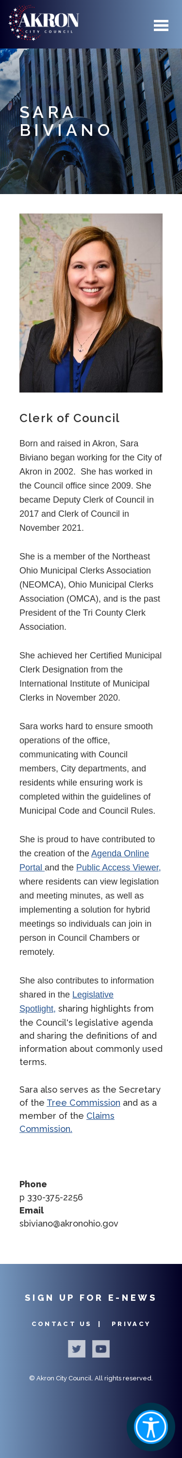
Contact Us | (68, 1323)
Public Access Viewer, (118, 867)
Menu (161, 25)
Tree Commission (83, 1103)
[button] (91, 303)
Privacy (131, 1323)
